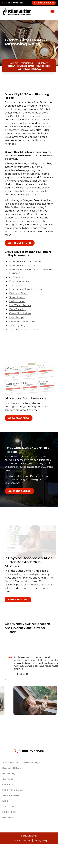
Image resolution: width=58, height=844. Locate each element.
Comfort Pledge (19, 491)
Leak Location (17, 301)
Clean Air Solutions (20, 313)
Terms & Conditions (21, 840)
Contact (7, 779)
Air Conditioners (18, 277)
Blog (5, 800)
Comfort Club (17, 599)
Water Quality (17, 326)
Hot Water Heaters (20, 305)
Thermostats (16, 285)
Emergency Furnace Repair (25, 262)
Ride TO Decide (12, 789)
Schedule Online (44, 3)
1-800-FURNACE (14, 3)
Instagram (9, 817)
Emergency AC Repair (22, 266)
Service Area (11, 795)
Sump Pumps (17, 297)
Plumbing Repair (19, 281)
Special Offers (18, 418)
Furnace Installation (20, 270)
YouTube (8, 806)
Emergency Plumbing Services (27, 289)
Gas (36, 270)
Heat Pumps (16, 318)
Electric (48, 270)
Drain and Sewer (18, 293)
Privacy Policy (41, 840)
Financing (9, 773)
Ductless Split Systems (22, 322)
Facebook (9, 811)
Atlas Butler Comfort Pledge (21, 762)
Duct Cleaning (17, 309)
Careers (7, 784)
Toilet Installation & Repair (24, 330)
